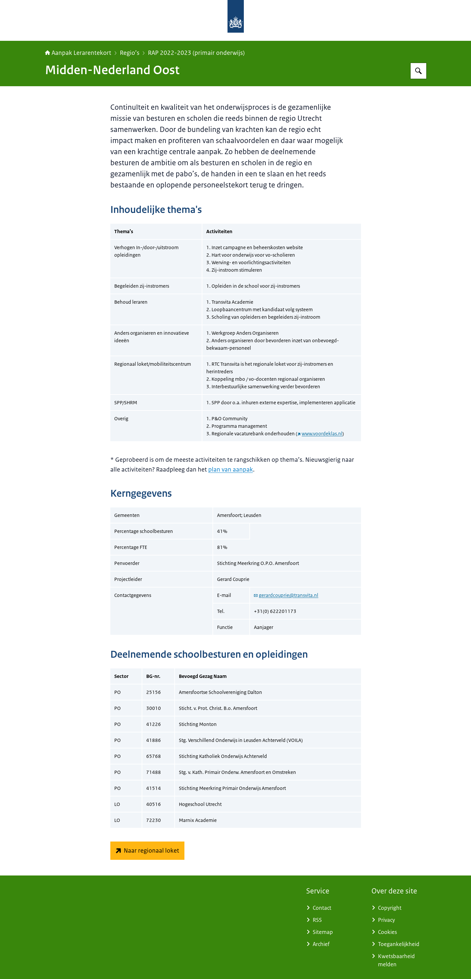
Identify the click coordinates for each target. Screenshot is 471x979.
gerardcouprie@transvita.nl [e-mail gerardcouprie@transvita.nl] (286, 595)
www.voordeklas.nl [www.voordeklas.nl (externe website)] (320, 433)
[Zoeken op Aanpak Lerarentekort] (418, 71)
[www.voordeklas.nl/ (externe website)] (147, 851)
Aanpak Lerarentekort (78, 53)
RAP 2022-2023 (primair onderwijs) (196, 53)
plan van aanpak (230, 469)
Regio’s (129, 53)
